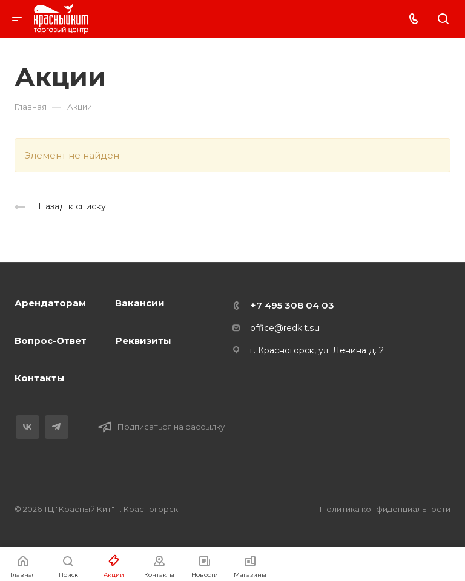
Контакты (40, 378)
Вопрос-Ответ (51, 340)
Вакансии (140, 303)
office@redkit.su (285, 328)
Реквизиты (143, 340)
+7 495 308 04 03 (292, 305)
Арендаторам (50, 303)
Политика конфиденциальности (385, 509)
